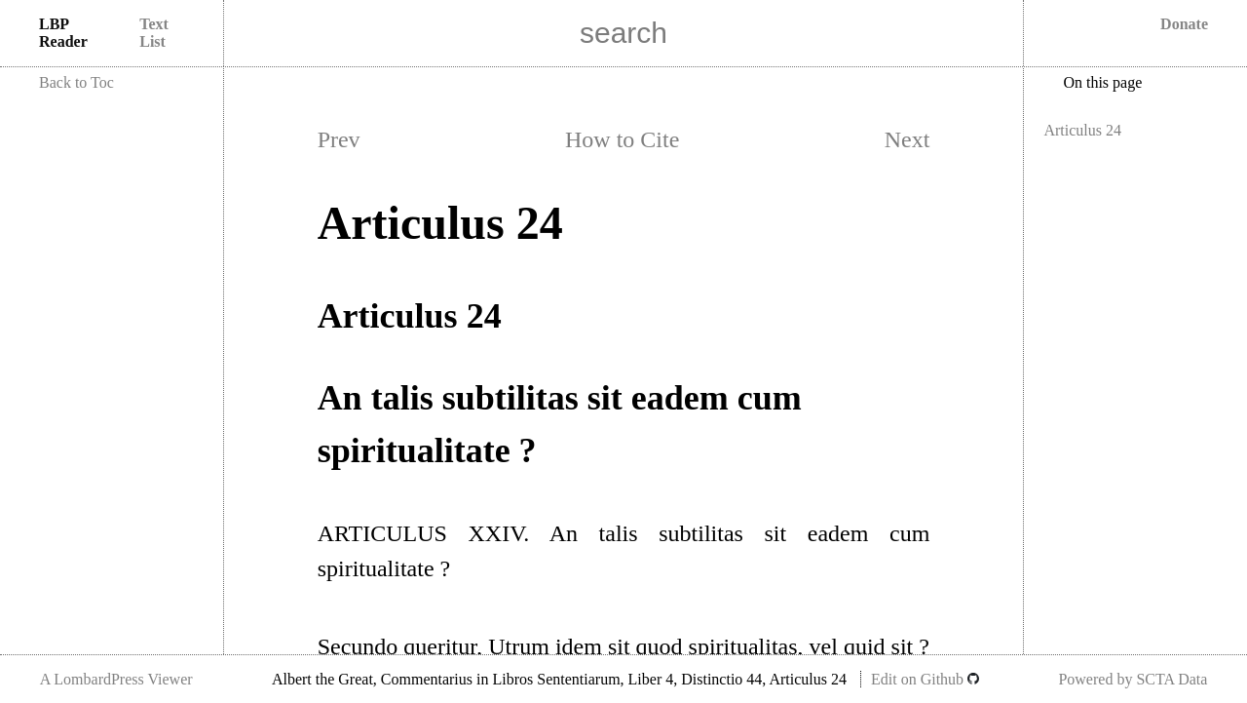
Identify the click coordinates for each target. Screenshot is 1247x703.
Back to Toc (76, 82)
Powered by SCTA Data (1132, 679)
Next (907, 139)
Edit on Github (925, 679)
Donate (1184, 24)
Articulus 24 (1082, 130)
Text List (154, 33)
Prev (339, 139)
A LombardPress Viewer (116, 679)
